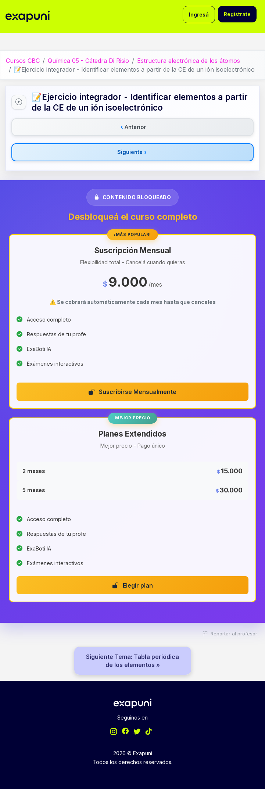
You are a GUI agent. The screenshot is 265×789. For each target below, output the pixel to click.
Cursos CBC (23, 60)
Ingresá (199, 14)
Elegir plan (132, 585)
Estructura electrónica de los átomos (188, 60)
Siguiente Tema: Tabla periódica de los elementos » (132, 660)
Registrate (237, 14)
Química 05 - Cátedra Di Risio (88, 60)
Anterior (133, 126)
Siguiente (132, 152)
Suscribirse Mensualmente (132, 391)
